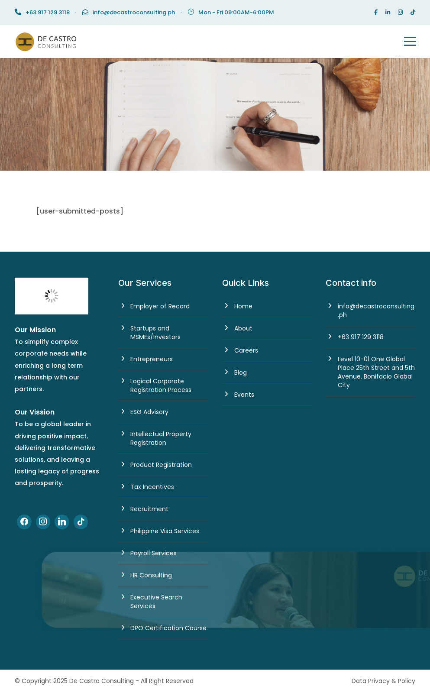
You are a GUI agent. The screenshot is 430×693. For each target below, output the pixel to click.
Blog (240, 372)
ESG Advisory (149, 412)
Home (243, 306)
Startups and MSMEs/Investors (155, 332)
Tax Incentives (152, 487)
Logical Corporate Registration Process (160, 385)
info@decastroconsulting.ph (134, 12)
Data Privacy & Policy (383, 681)
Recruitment (149, 509)
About (243, 328)
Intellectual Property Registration (160, 438)
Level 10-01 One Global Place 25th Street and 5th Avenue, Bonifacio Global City (376, 372)
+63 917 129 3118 (361, 337)
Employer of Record (160, 306)
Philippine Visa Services (164, 531)
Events (244, 394)
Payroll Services (153, 553)
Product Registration (161, 464)
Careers (246, 350)
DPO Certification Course (168, 628)
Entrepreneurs (151, 359)
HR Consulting (151, 575)
